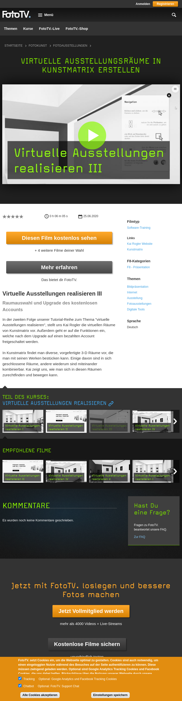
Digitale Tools (136, 309)
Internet (132, 292)
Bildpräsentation (137, 286)
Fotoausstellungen (70, 45)
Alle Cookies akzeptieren (40, 695)
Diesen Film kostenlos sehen (59, 238)
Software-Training (138, 227)
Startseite (13, 45)
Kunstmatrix (135, 249)
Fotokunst (38, 45)
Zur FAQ (139, 537)
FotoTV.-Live (49, 29)
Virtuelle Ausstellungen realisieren (54, 403)
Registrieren (165, 4)
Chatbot (29, 686)
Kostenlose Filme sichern (87, 644)
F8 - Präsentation (138, 267)
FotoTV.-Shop (77, 29)
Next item (175, 421)
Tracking (29, 679)
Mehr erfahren (59, 267)
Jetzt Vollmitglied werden (90, 611)
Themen (10, 29)
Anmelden (143, 4)
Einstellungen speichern (110, 695)
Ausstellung (134, 298)
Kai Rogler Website (140, 244)
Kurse (28, 29)
